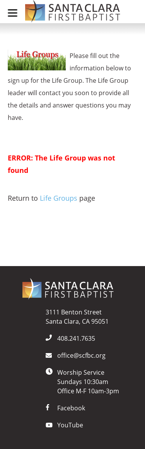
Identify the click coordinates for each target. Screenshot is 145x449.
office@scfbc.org (81, 355)
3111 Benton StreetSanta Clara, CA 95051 (77, 317)
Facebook (71, 408)
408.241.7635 (76, 338)
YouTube (70, 425)
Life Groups (58, 198)
